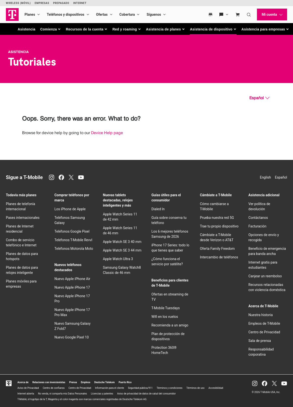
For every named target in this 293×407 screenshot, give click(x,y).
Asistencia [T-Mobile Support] (18, 52)
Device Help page (107, 132)
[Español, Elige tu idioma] (259, 98)
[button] (50, 29)
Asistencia (26, 29)
